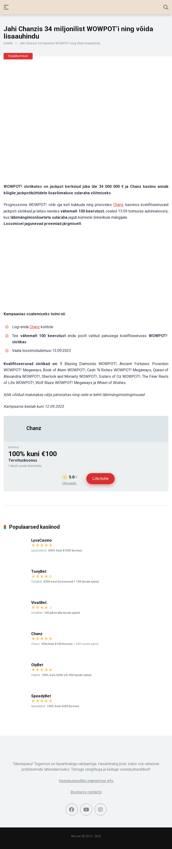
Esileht (8, 43)
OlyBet (37, 665)
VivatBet (39, 602)
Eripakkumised (18, 56)
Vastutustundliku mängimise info (86, 781)
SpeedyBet (41, 696)
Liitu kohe (100, 478)
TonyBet (38, 571)
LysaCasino (41, 540)
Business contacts (86, 792)
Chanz (118, 204)
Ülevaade (69, 483)
